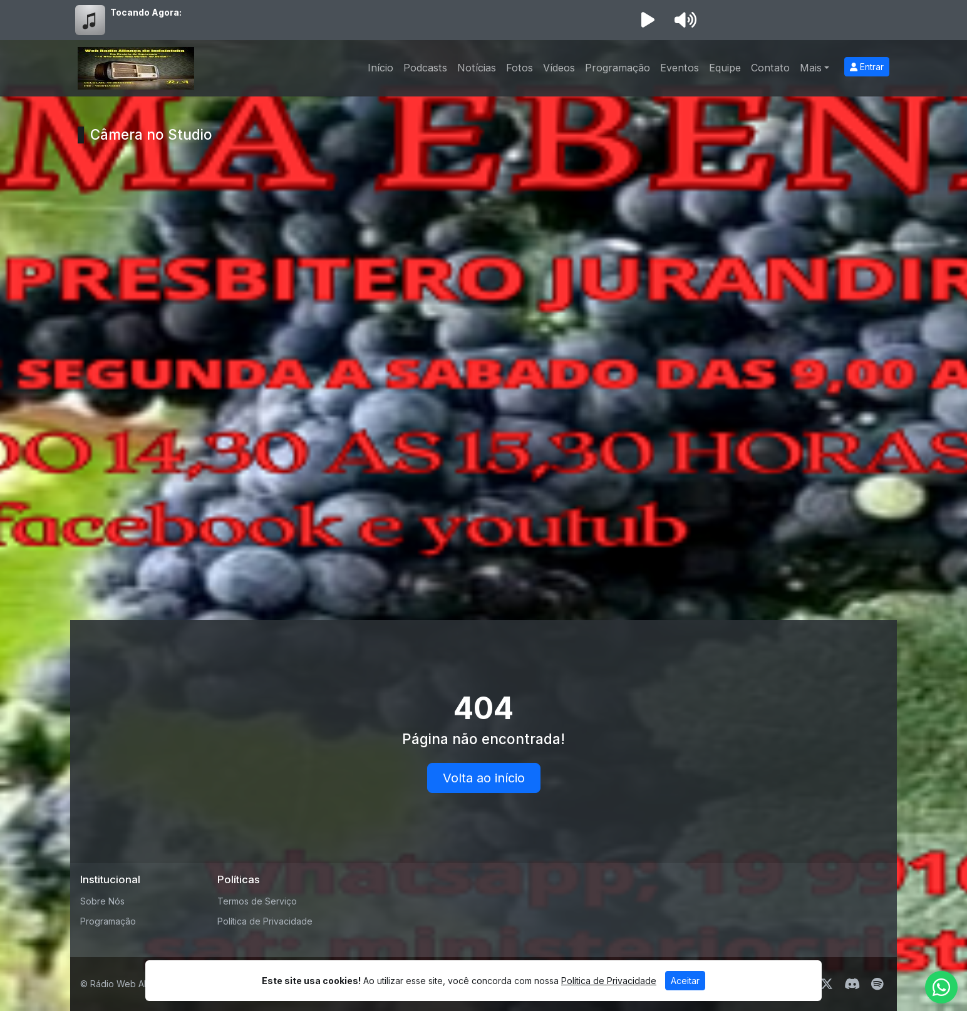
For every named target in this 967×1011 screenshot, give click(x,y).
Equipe (725, 67)
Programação (617, 67)
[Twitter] (826, 984)
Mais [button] (811, 67)
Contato (770, 67)
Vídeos (559, 67)
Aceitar (685, 980)
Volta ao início (484, 777)
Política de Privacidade (265, 921)
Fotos (519, 67)
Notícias (476, 67)
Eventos (679, 67)
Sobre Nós (102, 901)
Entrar (867, 66)
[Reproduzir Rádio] (647, 20)
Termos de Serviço (257, 901)
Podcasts (425, 67)
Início (380, 67)
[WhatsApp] (941, 987)
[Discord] (852, 984)
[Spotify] (877, 984)
